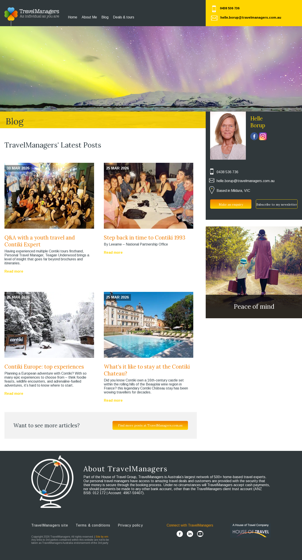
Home (72, 17)
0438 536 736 (229, 8)
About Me (89, 17)
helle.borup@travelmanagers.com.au (250, 17)
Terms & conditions (93, 525)
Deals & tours (123, 17)
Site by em (102, 536)
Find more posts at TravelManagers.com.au (150, 425)
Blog (105, 17)
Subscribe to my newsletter (276, 204)
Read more (13, 271)
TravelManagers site (49, 525)
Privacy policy (130, 525)
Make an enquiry (231, 204)
